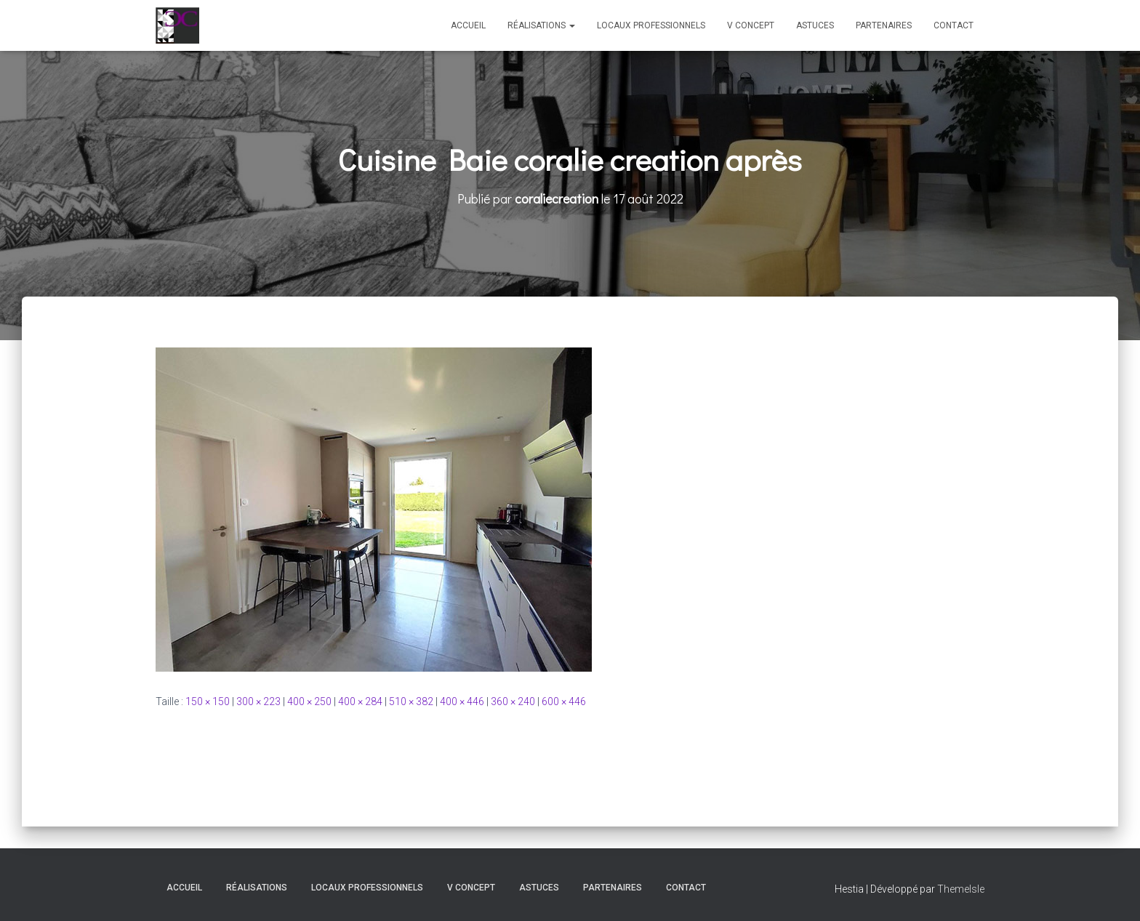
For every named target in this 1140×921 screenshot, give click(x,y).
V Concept (750, 25)
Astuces (815, 25)
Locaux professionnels (651, 25)
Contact (954, 25)
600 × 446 (564, 701)
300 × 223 (258, 701)
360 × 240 (513, 701)
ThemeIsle (960, 889)
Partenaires (884, 25)
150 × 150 (207, 701)
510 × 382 (411, 701)
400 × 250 (309, 701)
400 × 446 (462, 701)
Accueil (468, 25)
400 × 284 (360, 701)
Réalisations (541, 25)
